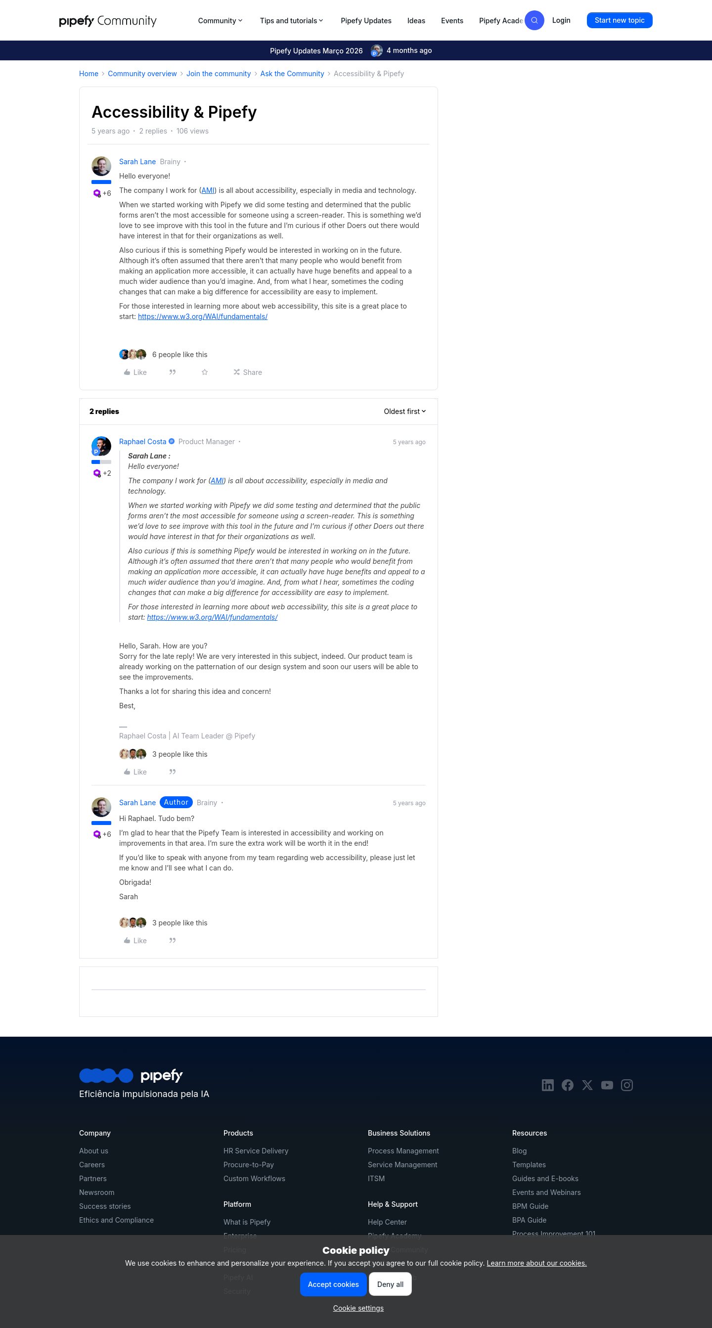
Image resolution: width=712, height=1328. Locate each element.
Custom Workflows (254, 1178)
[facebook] (568, 1088)
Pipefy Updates (366, 20)
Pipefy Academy (506, 20)
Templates (529, 1164)
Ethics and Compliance (116, 1220)
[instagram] (627, 1088)
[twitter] (587, 1088)
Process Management (403, 1150)
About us (93, 1150)
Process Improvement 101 (553, 1234)
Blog (519, 1150)
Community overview (142, 73)
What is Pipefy (246, 1222)
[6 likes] (163, 354)
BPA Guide (529, 1220)
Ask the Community (292, 73)
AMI (207, 190)
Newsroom (96, 1192)
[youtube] (607, 1088)
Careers (92, 1164)
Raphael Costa (143, 441)
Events (452, 20)
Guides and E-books (545, 1178)
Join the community (218, 73)
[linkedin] (548, 1088)
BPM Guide (530, 1206)
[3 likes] (163, 754)
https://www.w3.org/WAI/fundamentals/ (202, 316)
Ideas (416, 20)
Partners (93, 1178)
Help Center (387, 1222)
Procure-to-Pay (248, 1164)
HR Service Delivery (256, 1150)
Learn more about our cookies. (537, 1263)
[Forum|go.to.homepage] (125, 20)
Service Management (403, 1164)
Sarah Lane (137, 161)
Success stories (105, 1206)
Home (88, 73)
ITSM (376, 1178)
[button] (620, 20)
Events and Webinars (546, 1192)
